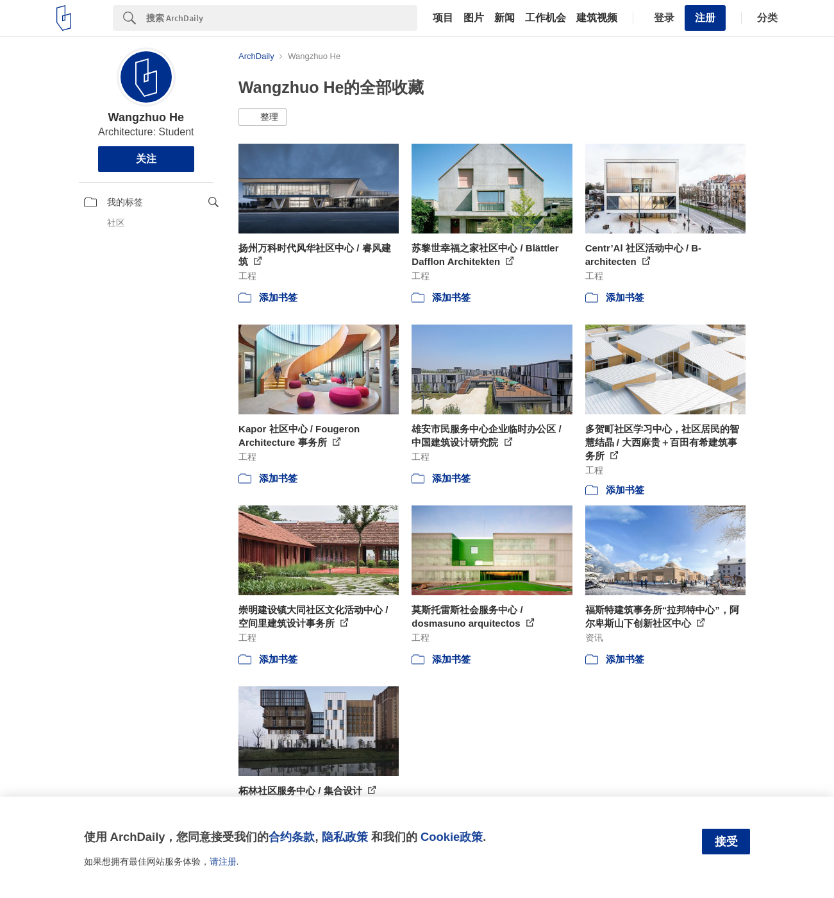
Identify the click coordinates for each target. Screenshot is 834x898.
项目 (443, 18)
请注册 (223, 861)
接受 (726, 841)
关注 (146, 158)
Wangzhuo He (146, 117)
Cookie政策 (452, 836)
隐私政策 (345, 836)
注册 (705, 17)
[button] (262, 117)
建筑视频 (596, 18)
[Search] (281, 18)
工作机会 (545, 18)
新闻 (504, 18)
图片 (473, 18)
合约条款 (292, 836)
